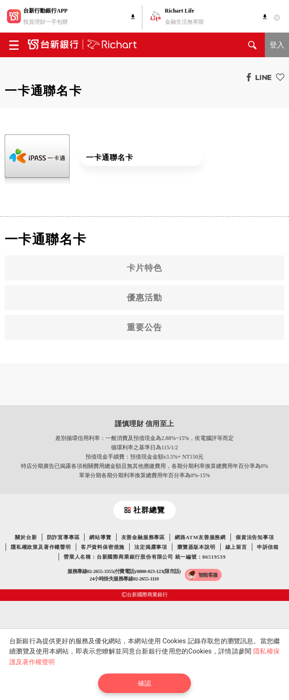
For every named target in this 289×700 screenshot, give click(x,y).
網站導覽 (100, 537)
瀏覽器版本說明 (196, 547)
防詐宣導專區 (63, 537)
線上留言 (236, 547)
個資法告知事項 (255, 537)
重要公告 (144, 327)
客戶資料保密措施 (103, 547)
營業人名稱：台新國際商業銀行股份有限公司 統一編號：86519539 (145, 557)
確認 (144, 683)
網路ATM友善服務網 (200, 537)
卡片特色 (144, 268)
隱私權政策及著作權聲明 (41, 547)
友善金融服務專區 (143, 537)
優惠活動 (144, 297)
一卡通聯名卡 (109, 157)
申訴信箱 (268, 547)
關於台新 (26, 537)
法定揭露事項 (150, 547)
